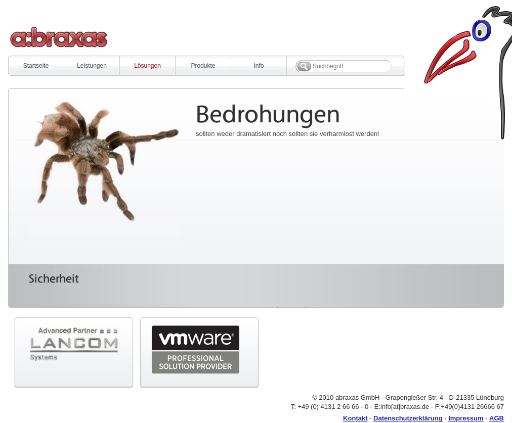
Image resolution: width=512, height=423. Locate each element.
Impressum (465, 418)
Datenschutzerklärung (408, 418)
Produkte (203, 65)
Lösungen (147, 65)
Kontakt (355, 418)
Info (258, 65)
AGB (496, 418)
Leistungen (92, 65)
